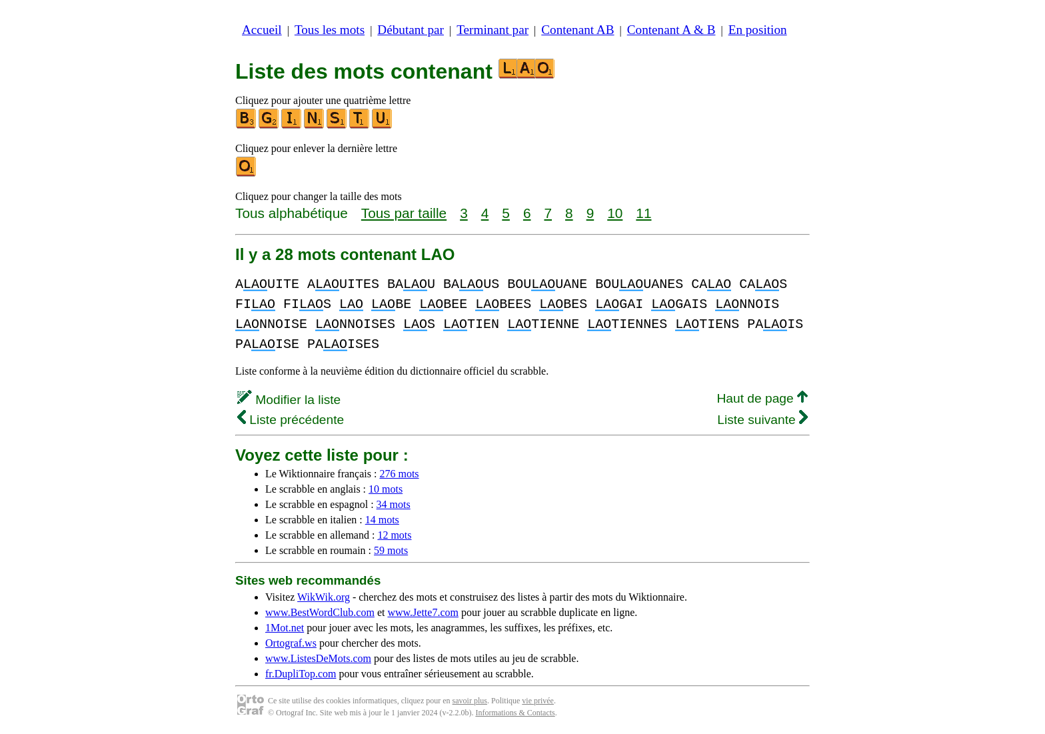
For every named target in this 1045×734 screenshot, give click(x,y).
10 (614, 213)
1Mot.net (284, 627)
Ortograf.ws (291, 643)
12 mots (394, 535)
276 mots (399, 473)
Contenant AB (577, 30)
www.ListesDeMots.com (318, 658)
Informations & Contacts (514, 712)
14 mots (382, 519)
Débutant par (410, 30)
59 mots (391, 550)
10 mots (386, 489)
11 (643, 213)
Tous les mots (330, 30)
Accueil (262, 30)
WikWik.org (323, 597)
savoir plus (470, 700)
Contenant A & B (671, 30)
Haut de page (762, 398)
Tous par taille (404, 213)
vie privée (538, 700)
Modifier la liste (289, 400)
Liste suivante (762, 420)
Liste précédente (290, 420)
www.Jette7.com (423, 612)
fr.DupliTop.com (300, 673)
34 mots (394, 504)
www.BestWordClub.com (320, 612)
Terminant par (492, 30)
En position (757, 30)
